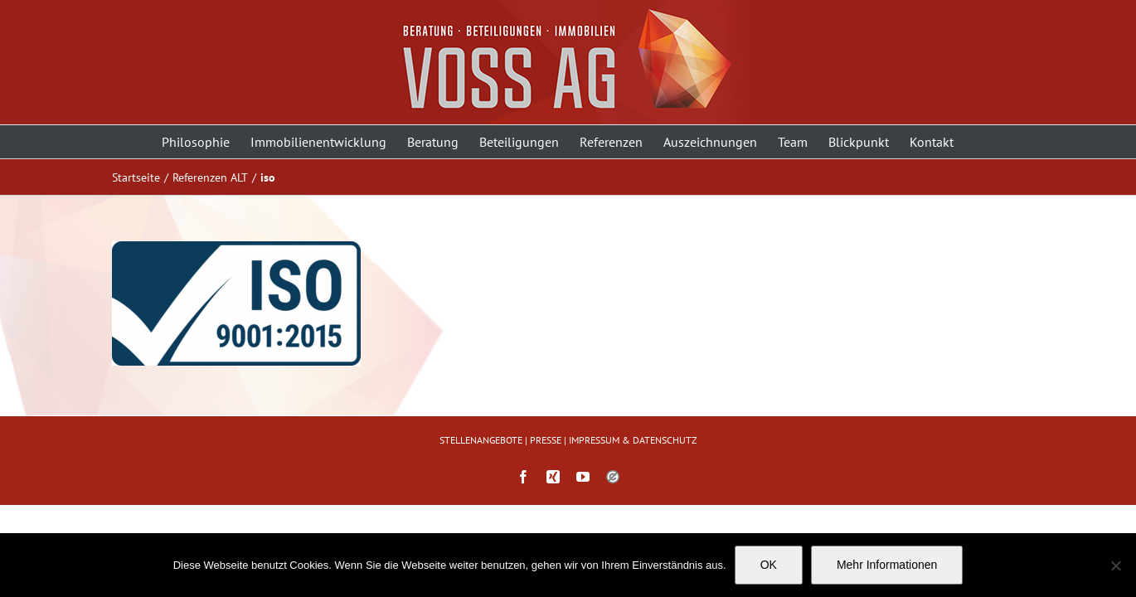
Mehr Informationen (887, 564)
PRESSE (545, 440)
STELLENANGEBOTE (480, 440)
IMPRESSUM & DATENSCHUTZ (633, 440)
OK (768, 564)
